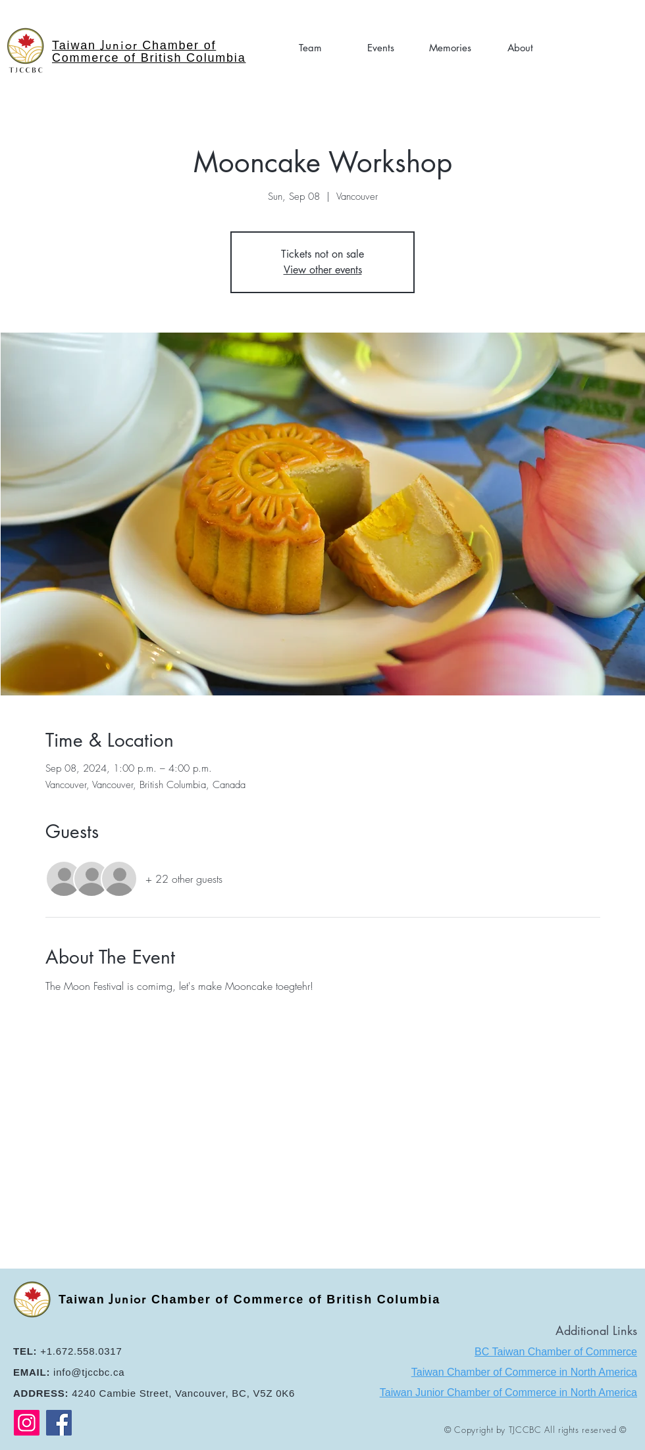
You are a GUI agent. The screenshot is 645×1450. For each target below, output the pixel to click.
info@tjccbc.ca (88, 1372)
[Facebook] (59, 1423)
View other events (323, 270)
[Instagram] (26, 1423)
